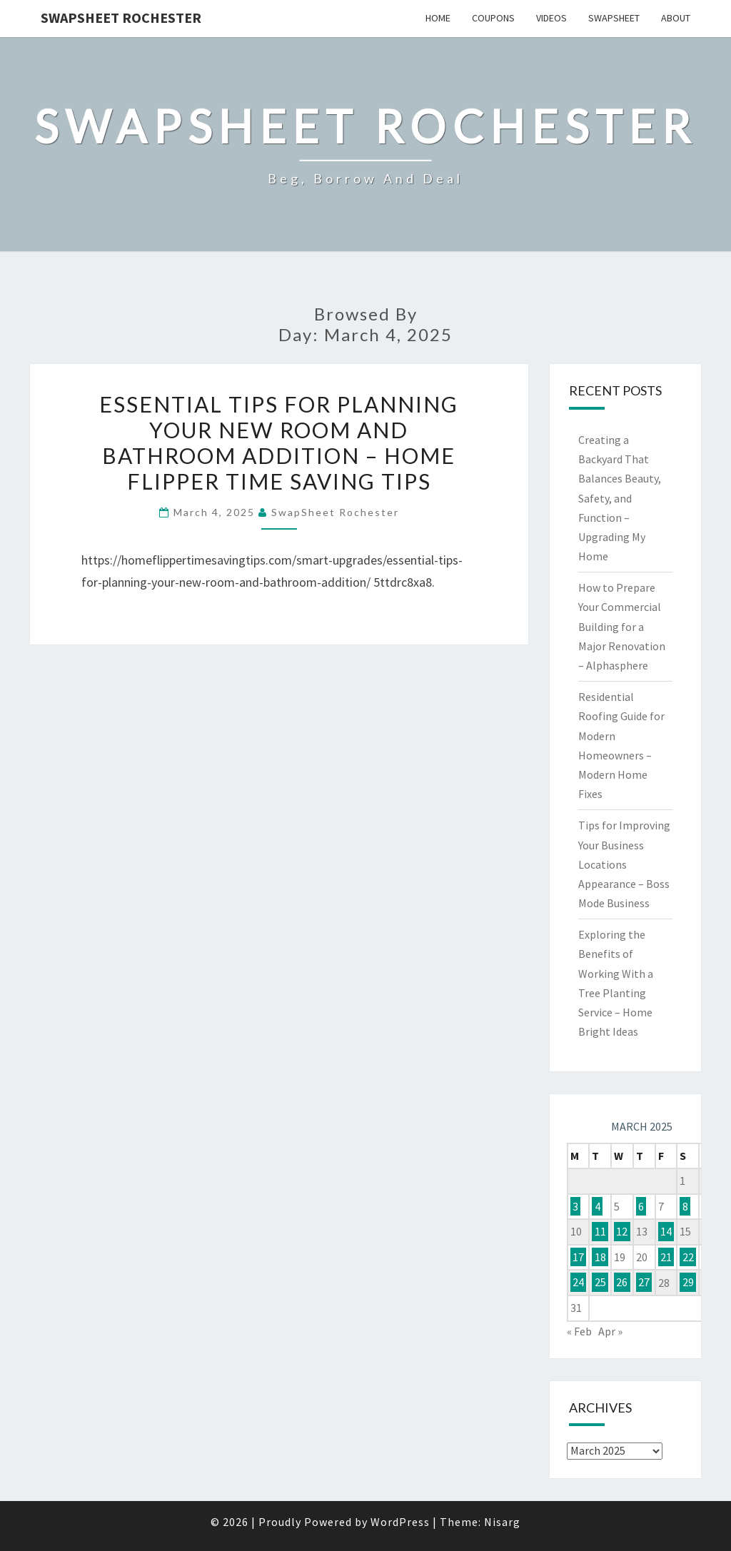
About (675, 17)
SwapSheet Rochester (121, 17)
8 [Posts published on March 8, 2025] (685, 1206)
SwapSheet (614, 17)
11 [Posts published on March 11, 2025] (600, 1231)
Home (437, 17)
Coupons (493, 17)
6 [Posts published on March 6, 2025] (641, 1206)
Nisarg (502, 1522)
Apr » (610, 1331)
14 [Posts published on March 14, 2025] (666, 1231)
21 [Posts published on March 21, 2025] (666, 1257)
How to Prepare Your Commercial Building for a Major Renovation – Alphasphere (621, 626)
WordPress (400, 1522)
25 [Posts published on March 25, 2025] (600, 1282)
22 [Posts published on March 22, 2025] (688, 1257)
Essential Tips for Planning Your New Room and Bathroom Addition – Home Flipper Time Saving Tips (278, 442)
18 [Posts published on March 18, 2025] (600, 1257)
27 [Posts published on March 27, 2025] (644, 1282)
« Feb (579, 1331)
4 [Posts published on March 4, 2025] (597, 1206)
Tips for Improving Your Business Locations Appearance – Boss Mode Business (624, 864)
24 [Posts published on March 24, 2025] (578, 1282)
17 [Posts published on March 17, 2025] (578, 1257)
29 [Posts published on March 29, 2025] (688, 1282)
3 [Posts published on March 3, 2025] (575, 1206)
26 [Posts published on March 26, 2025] (621, 1282)
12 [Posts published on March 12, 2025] (621, 1231)
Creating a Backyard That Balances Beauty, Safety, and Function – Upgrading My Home (619, 498)
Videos (551, 17)
